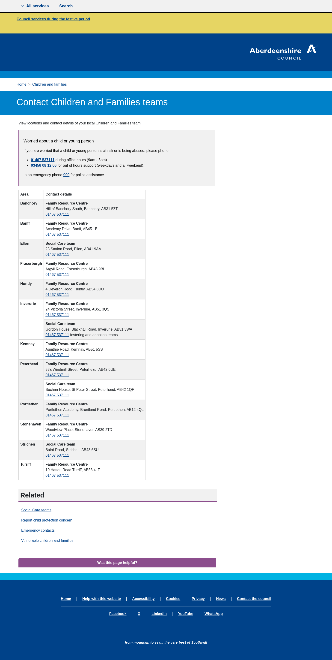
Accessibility (143, 599)
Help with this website (101, 599)
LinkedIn (159, 614)
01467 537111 (42, 160)
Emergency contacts (38, 530)
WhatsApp (214, 614)
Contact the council (254, 599)
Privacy (198, 599)
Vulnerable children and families (47, 540)
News (221, 599)
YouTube (185, 614)
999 (66, 175)
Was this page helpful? (117, 563)
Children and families (49, 84)
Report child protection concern (46, 520)
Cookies (173, 599)
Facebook (118, 614)
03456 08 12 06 (43, 165)
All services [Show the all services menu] (34, 6)
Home (22, 84)
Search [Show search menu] (66, 6)
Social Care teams (36, 510)
